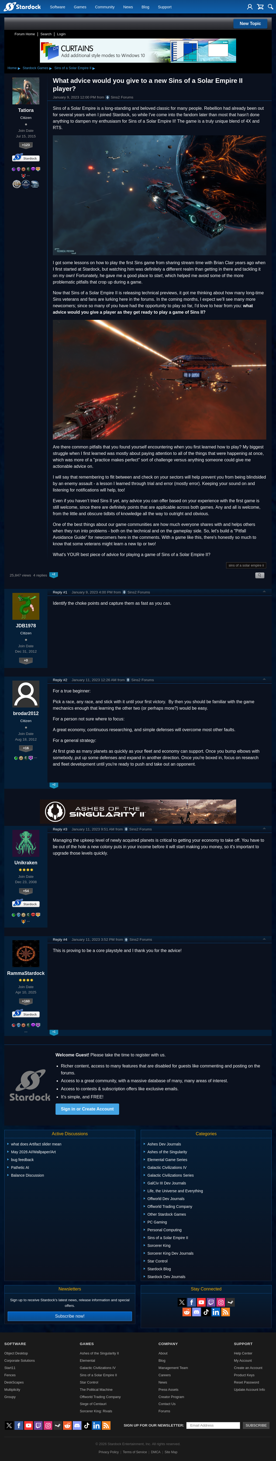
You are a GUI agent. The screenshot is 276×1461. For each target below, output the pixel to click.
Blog (145, 7)
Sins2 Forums (119, 97)
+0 (26, 660)
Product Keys (244, 1375)
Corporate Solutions (19, 1361)
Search (45, 34)
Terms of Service (135, 1452)
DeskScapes (14, 1382)
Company (168, 1344)
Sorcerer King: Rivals (96, 1411)
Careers (164, 1375)
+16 (26, 748)
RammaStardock (26, 973)
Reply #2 (60, 680)
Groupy (10, 1397)
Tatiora (25, 110)
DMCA (155, 1452)
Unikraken (25, 862)
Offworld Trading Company (100, 1397)
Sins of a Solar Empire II (72, 68)
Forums (164, 1411)
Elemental (87, 1361)
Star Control (89, 1382)
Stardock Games (35, 68)
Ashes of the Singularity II (99, 1353)
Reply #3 (60, 829)
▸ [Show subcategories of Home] (19, 68)
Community (105, 7)
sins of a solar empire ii (246, 565)
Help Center (243, 1353)
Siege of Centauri (93, 1404)
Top (264, 592)
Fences (10, 1375)
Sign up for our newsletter (153, 1425)
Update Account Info (249, 1390)
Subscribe (256, 1425)
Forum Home (25, 34)
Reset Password (246, 1382)
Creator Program (171, 1397)
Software (57, 7)
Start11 (9, 1368)
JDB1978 (26, 625)
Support (164, 7)
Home (12, 68)
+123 (26, 145)
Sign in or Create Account (87, 1109)
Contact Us (166, 1404)
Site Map (171, 1452)
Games (80, 7)
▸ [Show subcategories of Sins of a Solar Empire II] (93, 68)
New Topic (250, 23)
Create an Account (248, 1368)
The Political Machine (96, 1390)
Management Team (173, 1368)
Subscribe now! (69, 1316)
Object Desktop (16, 1353)
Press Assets (168, 1390)
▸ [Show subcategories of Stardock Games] (50, 68)
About (162, 1353)
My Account (243, 1361)
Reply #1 (60, 592)
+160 (26, 1001)
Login (61, 34)
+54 (26, 891)
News (128, 7)
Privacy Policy (109, 1452)
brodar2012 (26, 713)
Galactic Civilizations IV (98, 1368)
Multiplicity (12, 1390)
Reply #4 (60, 940)
